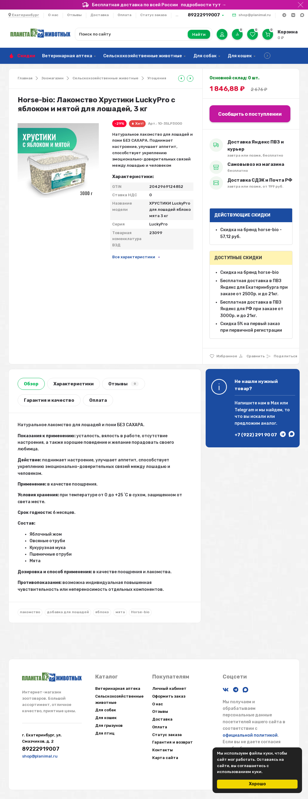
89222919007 (204, 15)
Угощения (156, 78)
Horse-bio (140, 612)
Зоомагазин (52, 78)
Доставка (99, 15)
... (176, 15)
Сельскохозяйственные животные (142, 55)
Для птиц (105, 733)
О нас (53, 15)
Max (275, 403)
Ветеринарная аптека (67, 55)
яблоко (102, 612)
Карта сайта (165, 757)
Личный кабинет (169, 688)
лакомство (30, 612)
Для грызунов (109, 725)
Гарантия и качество (49, 400)
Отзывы (74, 15)
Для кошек (240, 55)
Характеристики (73, 384)
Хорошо (257, 783)
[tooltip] (181, 78)
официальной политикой (250, 735)
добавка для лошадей (68, 612)
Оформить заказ (168, 696)
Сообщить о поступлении (250, 114)
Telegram (244, 409)
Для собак (205, 55)
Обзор (31, 384)
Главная (25, 78)
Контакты (162, 750)
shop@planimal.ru (254, 15)
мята (120, 612)
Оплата (124, 15)
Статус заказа (153, 15)
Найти (199, 34)
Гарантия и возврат (172, 742)
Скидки (26, 55)
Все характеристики (133, 257)
